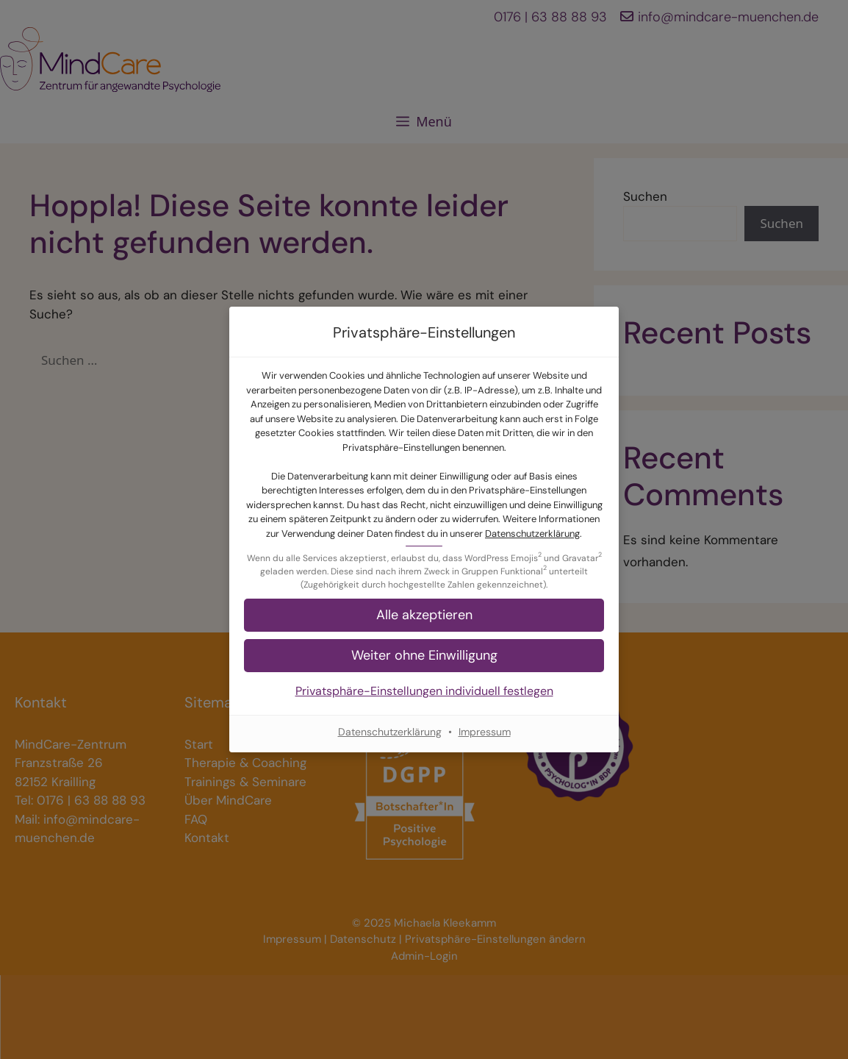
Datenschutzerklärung (532, 533)
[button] (424, 655)
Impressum (485, 731)
